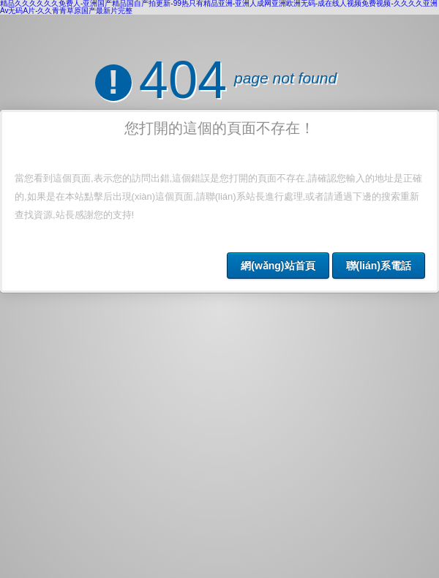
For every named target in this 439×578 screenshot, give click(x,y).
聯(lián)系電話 (378, 265)
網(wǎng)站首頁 (278, 265)
